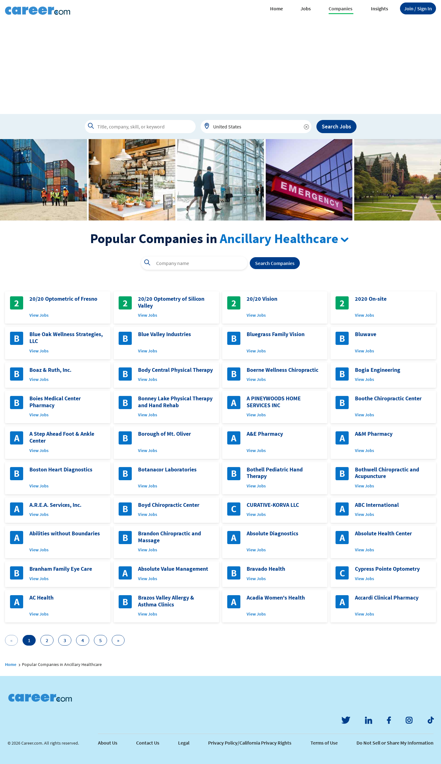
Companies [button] (340, 8)
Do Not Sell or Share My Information (394, 743)
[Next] (118, 640)
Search (275, 263)
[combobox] (256, 126)
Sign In (418, 8)
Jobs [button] (305, 8)
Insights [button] (379, 8)
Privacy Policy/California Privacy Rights (249, 743)
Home (276, 8)
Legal (183, 743)
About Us (107, 743)
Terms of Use (324, 743)
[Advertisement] (220, 67)
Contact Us (147, 743)
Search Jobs (336, 126)
